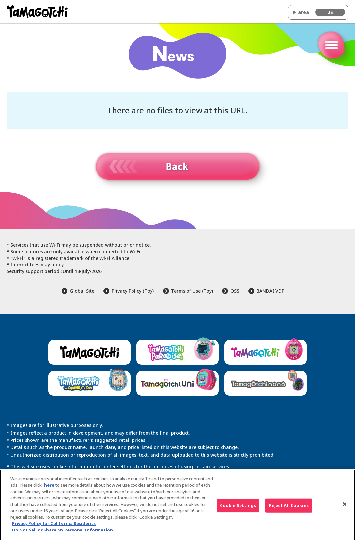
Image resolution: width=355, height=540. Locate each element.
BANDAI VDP (270, 291)
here (49, 488)
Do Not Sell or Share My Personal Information (62, 532)
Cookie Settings (238, 508)
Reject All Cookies (289, 508)
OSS (234, 291)
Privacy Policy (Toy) (133, 291)
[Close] (344, 507)
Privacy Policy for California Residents (54, 526)
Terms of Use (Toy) (192, 291)
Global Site (82, 291)
